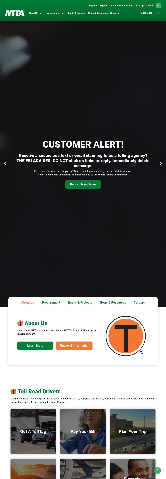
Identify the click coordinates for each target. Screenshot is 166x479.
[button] (35, 13)
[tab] (27, 302)
